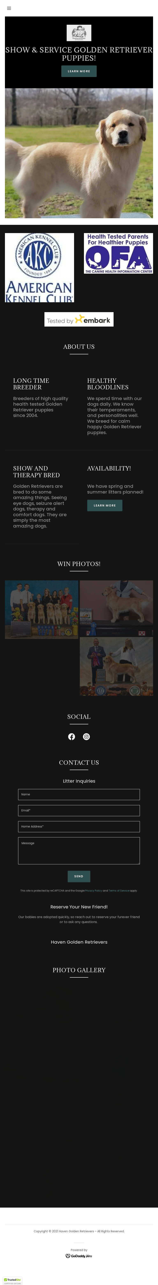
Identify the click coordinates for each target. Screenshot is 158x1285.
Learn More (79, 71)
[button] (9, 8)
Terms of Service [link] (119, 890)
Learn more (105, 505)
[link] (79, 33)
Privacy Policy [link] (93, 890)
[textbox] (79, 794)
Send (79, 876)
